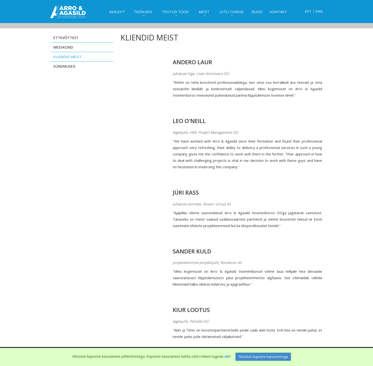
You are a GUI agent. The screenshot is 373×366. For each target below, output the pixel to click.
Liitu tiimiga (231, 11)
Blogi (257, 11)
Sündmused (64, 66)
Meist (204, 11)
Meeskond (63, 47)
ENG (319, 11)
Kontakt (278, 11)
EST (308, 11)
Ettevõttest (66, 37)
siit (227, 356)
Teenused (143, 11)
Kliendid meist (67, 56)
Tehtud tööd (175, 11)
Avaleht (117, 11)
